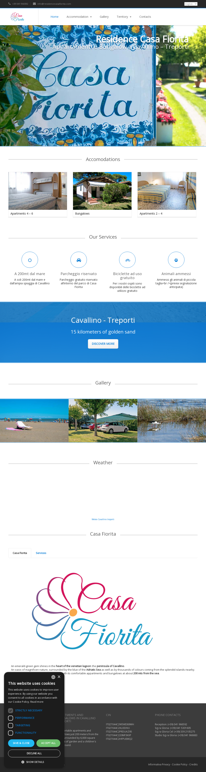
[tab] (19, 553)
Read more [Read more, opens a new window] (37, 701)
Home (54, 17)
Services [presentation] (41, 553)
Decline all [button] (34, 753)
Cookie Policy (179, 764)
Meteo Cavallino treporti (103, 519)
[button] (34, 762)
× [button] (58, 676)
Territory (124, 17)
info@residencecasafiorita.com (52, 3)
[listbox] (53, 677)
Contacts (145, 17)
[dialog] (34, 720)
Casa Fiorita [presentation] (20, 553)
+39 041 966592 (18, 3)
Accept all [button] (48, 743)
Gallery (104, 17)
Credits (193, 764)
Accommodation (79, 17)
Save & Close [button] (21, 743)
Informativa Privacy (159, 764)
